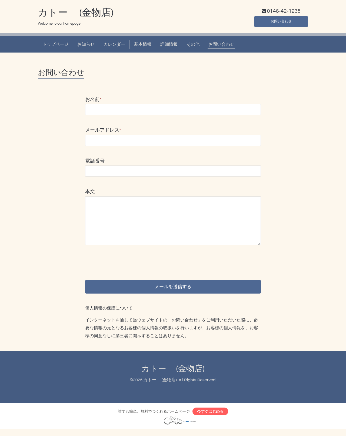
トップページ (55, 45)
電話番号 (95, 162)
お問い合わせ (281, 21)
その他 (193, 45)
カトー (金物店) (75, 14)
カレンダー (114, 45)
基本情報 (142, 45)
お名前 (93, 100)
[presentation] (126, 259)
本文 (90, 193)
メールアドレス (103, 131)
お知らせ (86, 45)
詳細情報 (169, 45)
